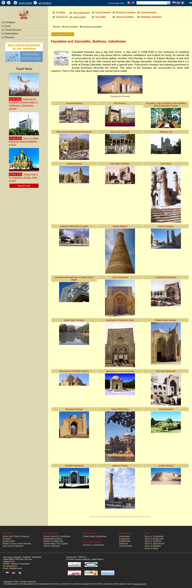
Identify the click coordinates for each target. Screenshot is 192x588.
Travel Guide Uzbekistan (95, 536)
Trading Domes (165, 409)
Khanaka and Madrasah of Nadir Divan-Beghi (74, 278)
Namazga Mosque (74, 409)
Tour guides (62, 543)
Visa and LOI (62, 17)
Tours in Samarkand (154, 543)
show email (25, 3)
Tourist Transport (51, 546)
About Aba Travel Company (16, 536)
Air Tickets (60, 12)
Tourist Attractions (148, 12)
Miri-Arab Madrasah (166, 371)
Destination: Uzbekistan (151, 17)
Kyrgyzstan (124, 539)
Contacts (7, 539)
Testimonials (9, 541)
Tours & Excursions (81, 12)
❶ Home (56, 27)
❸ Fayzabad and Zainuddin (91, 27)
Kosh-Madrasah (120, 277)
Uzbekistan (124, 536)
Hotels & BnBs (79, 17)
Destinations (10, 33)
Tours (6, 26)
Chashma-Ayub (74, 163)
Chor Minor (165, 163)
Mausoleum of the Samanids (120, 371)
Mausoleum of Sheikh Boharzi (74, 371)
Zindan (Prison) (165, 465)
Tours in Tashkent (153, 541)
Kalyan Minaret (120, 226)
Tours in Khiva (151, 548)
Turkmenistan (125, 546)
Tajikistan (123, 543)
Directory (8, 37)
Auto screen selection (13, 546)
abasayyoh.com (140, 584)
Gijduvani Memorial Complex (74, 226)
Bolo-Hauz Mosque (120, 132)
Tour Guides (100, 17)
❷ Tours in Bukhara (70, 27)
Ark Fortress (120, 103)
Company (8, 22)
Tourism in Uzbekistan (93, 545)
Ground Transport (103, 12)
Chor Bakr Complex (120, 163)
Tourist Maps (49, 543)
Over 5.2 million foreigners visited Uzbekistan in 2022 (24, 141)
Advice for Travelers (125, 17)
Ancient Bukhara (74, 103)
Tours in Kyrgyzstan (154, 539)
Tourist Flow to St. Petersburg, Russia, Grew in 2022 (23, 177)
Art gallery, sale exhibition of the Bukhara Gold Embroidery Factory (166, 104)
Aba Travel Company (12, 557)
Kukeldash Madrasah (166, 277)
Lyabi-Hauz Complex (74, 320)
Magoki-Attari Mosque (166, 320)
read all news (24, 186)
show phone (11, 566)
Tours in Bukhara (152, 546)
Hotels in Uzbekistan (53, 541)
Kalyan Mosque (165, 226)
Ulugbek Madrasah (74, 465)
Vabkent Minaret (120, 465)
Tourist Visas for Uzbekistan (56, 536)
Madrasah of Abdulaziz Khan (120, 320)
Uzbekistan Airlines (52, 539)
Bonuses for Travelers (125, 12)
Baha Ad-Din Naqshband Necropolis (74, 132)
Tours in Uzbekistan (154, 536)
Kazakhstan (124, 541)
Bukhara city (166, 132)
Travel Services (11, 30)
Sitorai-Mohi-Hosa (120, 409)
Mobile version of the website (17, 543)
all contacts (45, 3)
